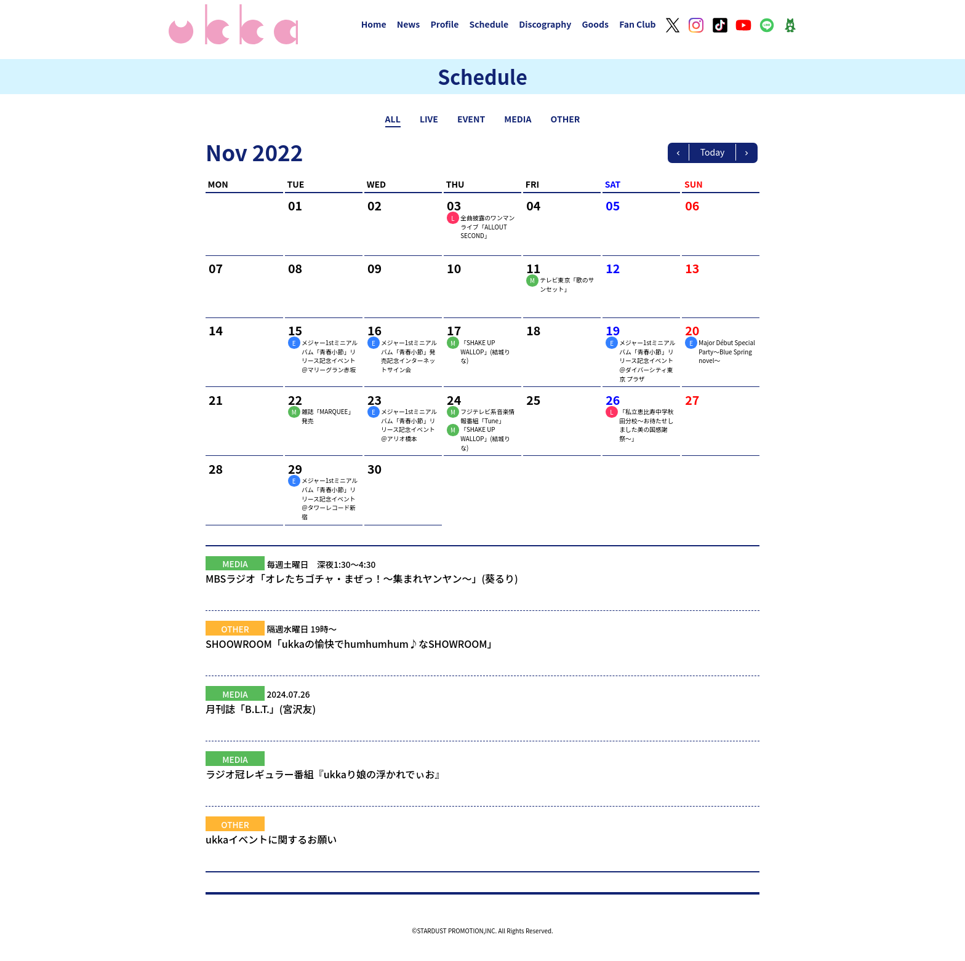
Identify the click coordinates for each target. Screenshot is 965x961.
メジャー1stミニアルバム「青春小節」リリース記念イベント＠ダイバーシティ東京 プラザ (647, 360)
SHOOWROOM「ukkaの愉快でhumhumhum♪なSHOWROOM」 (482, 651)
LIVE (429, 119)
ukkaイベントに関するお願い (482, 846)
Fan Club (637, 24)
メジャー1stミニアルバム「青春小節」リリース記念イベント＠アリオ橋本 (409, 425)
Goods (595, 24)
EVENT (471, 119)
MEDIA (517, 119)
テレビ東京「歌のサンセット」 (567, 284)
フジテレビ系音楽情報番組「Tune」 (487, 416)
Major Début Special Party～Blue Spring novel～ (727, 351)
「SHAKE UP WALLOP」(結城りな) (485, 351)
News (408, 24)
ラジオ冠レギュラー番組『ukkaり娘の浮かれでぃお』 (482, 781)
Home (373, 24)
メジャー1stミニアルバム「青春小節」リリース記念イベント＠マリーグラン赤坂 (330, 356)
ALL (393, 119)
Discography (545, 24)
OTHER (565, 119)
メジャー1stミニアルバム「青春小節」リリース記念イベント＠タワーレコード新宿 (330, 498)
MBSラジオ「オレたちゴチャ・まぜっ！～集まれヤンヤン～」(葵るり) (482, 585)
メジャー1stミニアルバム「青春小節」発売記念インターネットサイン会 (409, 356)
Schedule (488, 24)
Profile (444, 24)
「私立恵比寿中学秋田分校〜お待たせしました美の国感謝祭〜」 (646, 425)
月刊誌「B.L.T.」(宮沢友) (482, 716)
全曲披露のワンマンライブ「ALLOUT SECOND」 (487, 226)
